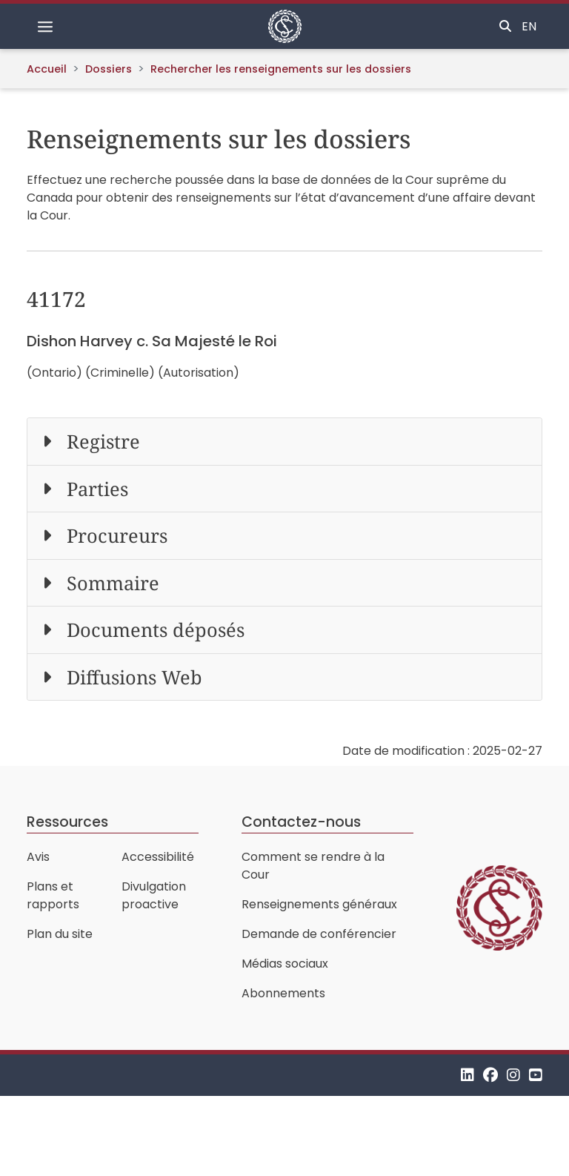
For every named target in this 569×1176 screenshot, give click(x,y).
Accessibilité (158, 856)
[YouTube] (535, 1074)
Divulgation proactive (154, 895)
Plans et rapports (53, 895)
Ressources (67, 822)
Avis (38, 856)
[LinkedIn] (467, 1074)
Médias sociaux (285, 963)
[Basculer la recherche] (505, 26)
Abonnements (283, 993)
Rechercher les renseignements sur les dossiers (280, 69)
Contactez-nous (301, 822)
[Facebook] (490, 1074)
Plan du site (60, 933)
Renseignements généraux (319, 904)
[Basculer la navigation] (45, 26)
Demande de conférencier (319, 933)
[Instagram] (513, 1074)
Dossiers (108, 69)
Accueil (47, 69)
